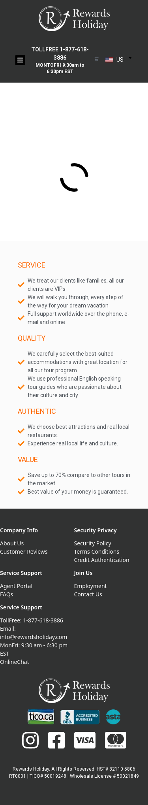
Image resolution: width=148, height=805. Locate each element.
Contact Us (88, 594)
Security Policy (92, 543)
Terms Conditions (97, 551)
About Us (12, 543)
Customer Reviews (24, 551)
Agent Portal (16, 586)
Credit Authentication (101, 560)
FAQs (6, 594)
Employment (90, 586)
